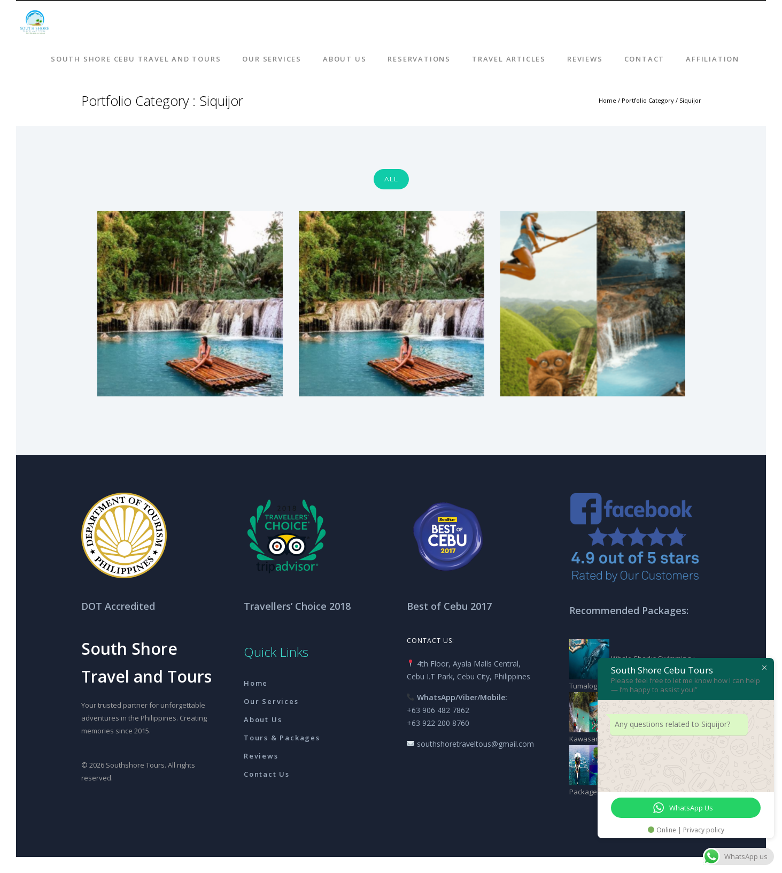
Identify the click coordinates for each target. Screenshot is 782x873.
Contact (644, 59)
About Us (344, 59)
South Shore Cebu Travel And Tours (136, 59)
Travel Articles (509, 59)
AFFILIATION (712, 59)
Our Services (271, 59)
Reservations (419, 59)
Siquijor (690, 100)
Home (607, 100)
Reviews (585, 59)
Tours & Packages (282, 737)
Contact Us (267, 774)
